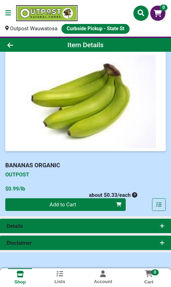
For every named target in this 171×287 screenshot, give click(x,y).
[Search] (141, 13)
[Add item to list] (159, 204)
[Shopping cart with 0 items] (158, 13)
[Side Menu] (8, 13)
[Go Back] (25, 44)
